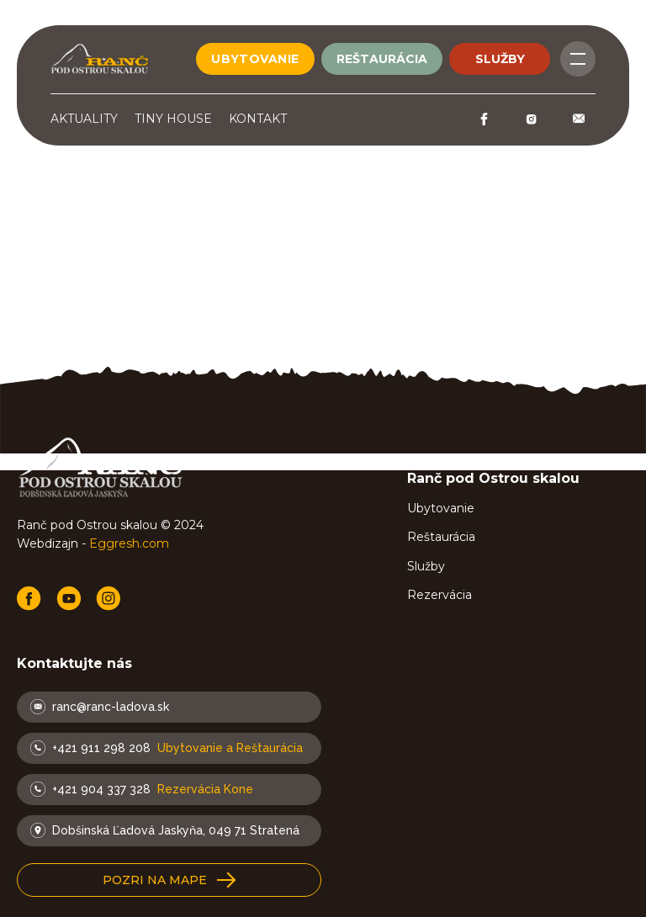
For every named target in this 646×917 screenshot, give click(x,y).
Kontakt (258, 118)
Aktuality (84, 118)
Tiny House (173, 118)
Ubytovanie (440, 508)
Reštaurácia (441, 536)
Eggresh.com (129, 543)
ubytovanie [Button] (255, 58)
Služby (426, 566)
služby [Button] (500, 58)
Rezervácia (439, 594)
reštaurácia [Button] (381, 58)
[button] (169, 880)
